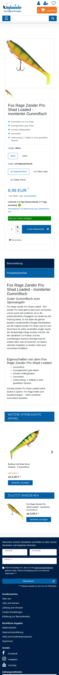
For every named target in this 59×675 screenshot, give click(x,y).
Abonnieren (38, 581)
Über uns (6, 598)
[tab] (29, 263)
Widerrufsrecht (9, 627)
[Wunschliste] (53, 3)
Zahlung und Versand (12, 607)
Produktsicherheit (17, 273)
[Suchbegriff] (31, 18)
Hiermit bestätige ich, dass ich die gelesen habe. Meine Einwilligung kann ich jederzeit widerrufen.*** (29, 571)
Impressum (7, 641)
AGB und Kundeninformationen (17, 636)
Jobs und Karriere (10, 603)
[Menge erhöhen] (17, 227)
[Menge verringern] (17, 231)
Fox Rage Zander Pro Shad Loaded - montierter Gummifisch (38, 506)
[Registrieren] (46, 3)
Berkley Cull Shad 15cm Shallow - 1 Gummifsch (19, 465)
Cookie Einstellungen (12, 612)
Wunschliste (15, 240)
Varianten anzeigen (20, 482)
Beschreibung (15, 263)
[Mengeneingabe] (11, 229)
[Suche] (53, 18)
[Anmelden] (39, 3)
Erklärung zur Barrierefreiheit (16, 616)
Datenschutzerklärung (12, 632)
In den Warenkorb (38, 229)
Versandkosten (29, 196)
